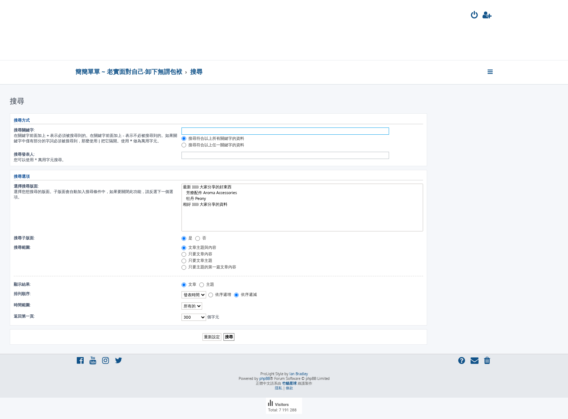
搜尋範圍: (22, 247)
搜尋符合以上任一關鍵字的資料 (212, 144)
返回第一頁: (24, 316)
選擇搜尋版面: (26, 186)
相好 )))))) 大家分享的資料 (302, 205)
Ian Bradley (298, 374)
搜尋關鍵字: (24, 130)
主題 (206, 284)
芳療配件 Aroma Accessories (302, 193)
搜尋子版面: (24, 237)
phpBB (264, 378)
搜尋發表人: (24, 154)
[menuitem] (474, 16)
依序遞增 (219, 294)
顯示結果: (22, 284)
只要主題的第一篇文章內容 (208, 266)
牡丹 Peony (302, 199)
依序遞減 (245, 294)
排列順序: (22, 293)
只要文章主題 (196, 260)
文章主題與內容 (198, 247)
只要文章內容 (196, 253)
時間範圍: (22, 304)
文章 (188, 284)
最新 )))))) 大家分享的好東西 (302, 187)
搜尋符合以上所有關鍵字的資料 (212, 138)
